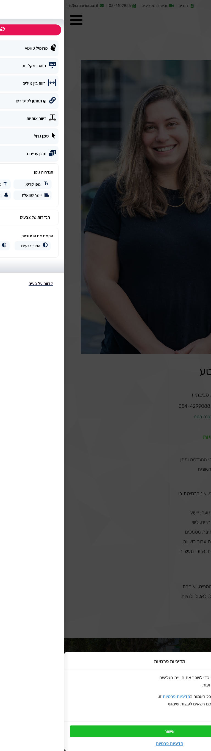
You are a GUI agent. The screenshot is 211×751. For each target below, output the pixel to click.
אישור (105, 731)
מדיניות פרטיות (112, 696)
